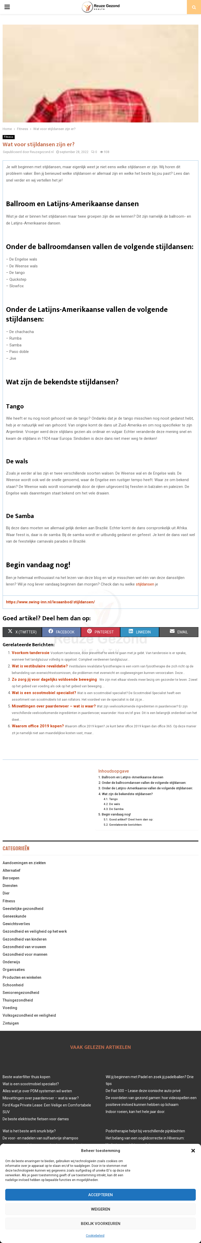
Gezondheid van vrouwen (24, 947)
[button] (193, 1150)
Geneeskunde (14, 916)
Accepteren (100, 1195)
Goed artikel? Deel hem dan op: (131, 819)
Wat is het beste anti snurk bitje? (29, 1131)
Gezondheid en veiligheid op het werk (35, 931)
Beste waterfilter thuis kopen (26, 1077)
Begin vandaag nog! (116, 814)
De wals (114, 804)
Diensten (10, 886)
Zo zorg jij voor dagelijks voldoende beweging (54, 679)
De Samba (116, 809)
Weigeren (100, 1209)
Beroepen (11, 878)
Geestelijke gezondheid (23, 909)
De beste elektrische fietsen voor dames (36, 1119)
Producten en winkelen (22, 977)
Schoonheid (13, 985)
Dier (6, 893)
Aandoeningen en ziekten (24, 863)
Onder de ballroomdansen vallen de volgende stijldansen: (144, 783)
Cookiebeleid (95, 1236)
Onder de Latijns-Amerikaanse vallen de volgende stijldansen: (147, 788)
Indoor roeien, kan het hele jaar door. (135, 1112)
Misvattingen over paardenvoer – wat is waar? (54, 706)
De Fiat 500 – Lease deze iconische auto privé (143, 1091)
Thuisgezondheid (18, 1000)
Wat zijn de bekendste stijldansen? (127, 794)
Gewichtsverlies (16, 924)
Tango (113, 799)
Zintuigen (11, 1023)
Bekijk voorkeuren (100, 1223)
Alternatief (11, 870)
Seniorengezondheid (21, 993)
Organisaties (14, 970)
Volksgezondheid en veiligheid (29, 1015)
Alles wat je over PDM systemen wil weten (37, 1091)
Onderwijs (11, 962)
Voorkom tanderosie (30, 652)
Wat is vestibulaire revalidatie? (40, 666)
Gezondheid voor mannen (25, 954)
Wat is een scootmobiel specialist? (44, 692)
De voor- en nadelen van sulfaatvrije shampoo (40, 1138)
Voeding (10, 1008)
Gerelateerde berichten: (125, 824)
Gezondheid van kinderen (25, 939)
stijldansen (145, 584)
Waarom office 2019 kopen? (38, 726)
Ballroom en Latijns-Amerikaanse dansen (132, 777)
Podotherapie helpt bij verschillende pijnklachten (145, 1131)
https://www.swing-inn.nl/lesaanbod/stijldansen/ (50, 602)
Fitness (8, 137)
